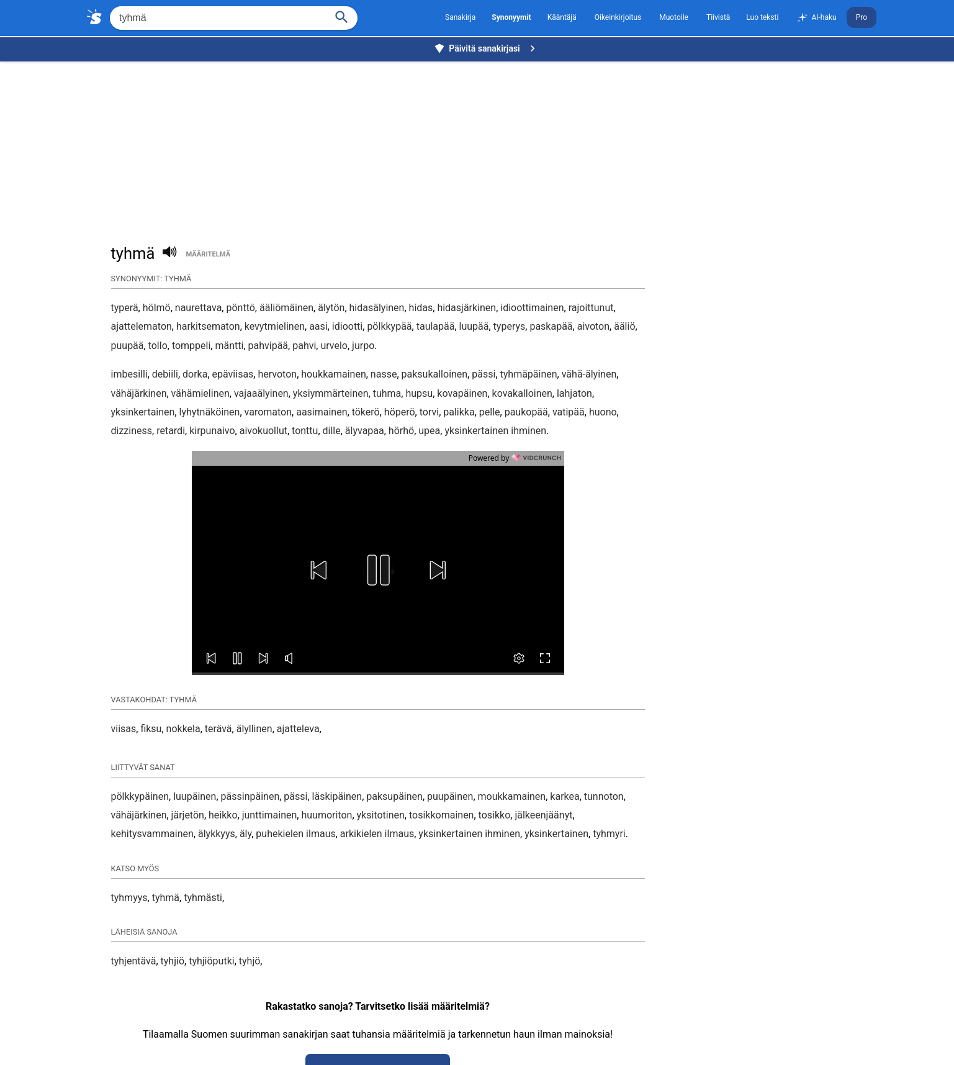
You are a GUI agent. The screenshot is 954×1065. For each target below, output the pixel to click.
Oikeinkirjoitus (618, 17)
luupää (474, 326)
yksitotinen (381, 815)
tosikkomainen (441, 815)
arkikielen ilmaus (377, 834)
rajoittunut (591, 308)
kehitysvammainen (152, 834)
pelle (489, 412)
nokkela (183, 729)
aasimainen (321, 412)
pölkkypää (389, 326)
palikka (458, 412)
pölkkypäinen (140, 796)
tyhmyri (609, 834)
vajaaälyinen (261, 393)
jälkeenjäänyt (543, 815)
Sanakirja (460, 17)
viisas (124, 729)
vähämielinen (200, 393)
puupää (127, 345)
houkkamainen (333, 374)
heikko (223, 815)
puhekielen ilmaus (295, 834)
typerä (124, 308)
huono (603, 412)
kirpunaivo (212, 431)
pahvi (304, 345)
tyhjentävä (133, 961)
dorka (194, 374)
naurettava (198, 308)
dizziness (132, 431)
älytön (331, 308)
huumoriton (326, 815)
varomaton (268, 412)
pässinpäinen (250, 796)
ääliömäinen (286, 308)
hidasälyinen (377, 308)
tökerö (366, 412)
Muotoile (673, 17)
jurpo (363, 345)
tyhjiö (172, 961)
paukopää (526, 412)
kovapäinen (462, 393)
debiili (165, 374)
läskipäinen (337, 796)
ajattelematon (141, 326)
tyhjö (250, 961)
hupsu (419, 393)
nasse (384, 374)
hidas (421, 308)
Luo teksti (762, 17)
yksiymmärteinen (331, 393)
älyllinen (254, 729)
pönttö (240, 308)
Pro (861, 17)
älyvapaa (364, 431)
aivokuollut (263, 431)
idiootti (347, 326)
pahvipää (268, 345)
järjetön (187, 815)
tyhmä (165, 898)
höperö (399, 412)
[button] (318, 570)
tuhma (387, 393)
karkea (564, 796)
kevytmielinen (275, 326)
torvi (429, 412)
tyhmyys (129, 898)
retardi (170, 431)
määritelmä (208, 254)
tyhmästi (203, 898)
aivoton (593, 326)
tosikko (495, 815)
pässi (483, 374)
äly (245, 834)
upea (429, 431)
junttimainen (269, 815)
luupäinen (194, 796)
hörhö (401, 431)
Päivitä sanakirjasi (486, 48)
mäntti (229, 345)
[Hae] (217, 18)
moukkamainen (512, 796)
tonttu (305, 431)
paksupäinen (394, 796)
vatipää (568, 412)
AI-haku (816, 18)
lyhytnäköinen (209, 412)
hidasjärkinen (466, 308)
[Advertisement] (480, 146)
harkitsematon (208, 326)
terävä (218, 729)
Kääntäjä (562, 17)
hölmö (157, 308)
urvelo (334, 345)
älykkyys (216, 834)
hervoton (277, 374)
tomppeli (191, 345)
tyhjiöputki (212, 961)
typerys (509, 326)
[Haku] (342, 16)
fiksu (150, 729)
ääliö (624, 326)
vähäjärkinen (139, 393)
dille (332, 431)
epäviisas (233, 374)
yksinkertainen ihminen (495, 431)
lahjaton (574, 393)
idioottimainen (532, 308)
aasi (318, 326)
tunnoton (604, 796)
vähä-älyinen (589, 374)
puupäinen (450, 796)
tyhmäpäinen (528, 374)
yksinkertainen (143, 412)
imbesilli (129, 374)
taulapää (435, 326)
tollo (158, 345)
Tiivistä (718, 17)
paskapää (550, 326)
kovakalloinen (522, 393)
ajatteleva (298, 729)
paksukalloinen (435, 374)
